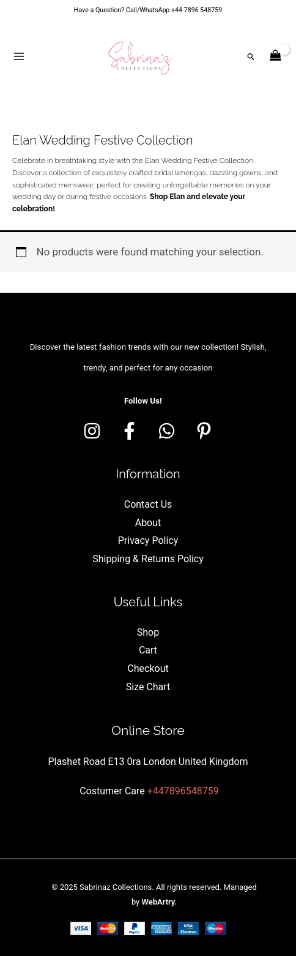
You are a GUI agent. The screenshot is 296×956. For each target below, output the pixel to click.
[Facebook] (129, 431)
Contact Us (148, 504)
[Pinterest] (204, 431)
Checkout (147, 668)
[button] (251, 56)
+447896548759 (183, 791)
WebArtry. (159, 901)
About (148, 523)
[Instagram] (92, 431)
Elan (177, 196)
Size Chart (148, 687)
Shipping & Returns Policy (148, 559)
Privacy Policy (148, 540)
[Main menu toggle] (19, 56)
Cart (148, 650)
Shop (148, 632)
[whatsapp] (167, 431)
